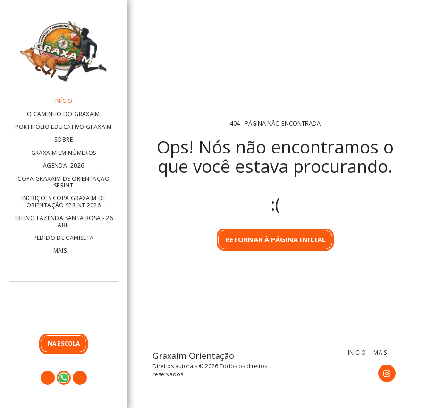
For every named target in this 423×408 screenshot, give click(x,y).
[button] (63, 310)
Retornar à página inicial (275, 239)
